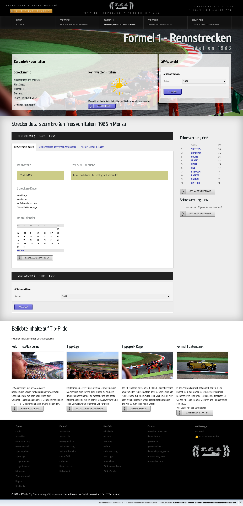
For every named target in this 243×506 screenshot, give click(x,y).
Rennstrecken (66, 466)
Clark (194, 160)
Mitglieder (109, 431)
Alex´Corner (65, 431)
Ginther (195, 183)
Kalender (64, 461)
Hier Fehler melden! (33, 11)
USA (53, 136)
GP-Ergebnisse (67, 441)
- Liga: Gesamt (22, 466)
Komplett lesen (30, 408)
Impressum (57, 494)
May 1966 (20, 250)
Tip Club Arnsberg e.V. (39, 494)
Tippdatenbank (22, 476)
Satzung (108, 441)
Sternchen (109, 461)
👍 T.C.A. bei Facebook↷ (207, 436)
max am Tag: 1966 (156, 456)
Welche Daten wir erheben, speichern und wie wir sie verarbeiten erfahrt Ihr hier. (204, 503)
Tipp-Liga (20, 456)
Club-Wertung (111, 451)
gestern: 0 (153, 441)
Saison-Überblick (68, 451)
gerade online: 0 (155, 446)
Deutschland (25, 136)
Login (18, 431)
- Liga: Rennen (22, 461)
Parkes (195, 175)
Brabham (196, 153)
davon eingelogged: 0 (158, 451)
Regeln (18, 481)
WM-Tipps (109, 456)
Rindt (194, 164)
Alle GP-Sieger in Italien (92, 147)
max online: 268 (155, 461)
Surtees (196, 149)
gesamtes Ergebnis (200, 191)
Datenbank (65, 471)
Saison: (167, 81)
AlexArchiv (65, 436)
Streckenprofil (104, 106)
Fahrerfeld (65, 456)
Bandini (195, 179)
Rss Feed (199, 431)
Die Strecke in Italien (23, 147)
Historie (107, 436)
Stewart (196, 171)
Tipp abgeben (22, 451)
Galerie (107, 446)
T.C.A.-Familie (110, 471)
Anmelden (20, 436)
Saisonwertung (67, 446)
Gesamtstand (22, 446)
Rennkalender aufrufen (37, 258)
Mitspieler (20, 471)
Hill (193, 167)
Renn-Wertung (22, 441)
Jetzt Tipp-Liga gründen (89, 408)
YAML (85, 494)
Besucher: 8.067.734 (157, 431)
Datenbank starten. (197, 412)
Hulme (194, 156)
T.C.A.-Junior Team (112, 466)
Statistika (20, 486)
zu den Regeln (139, 408)
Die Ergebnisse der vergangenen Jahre (57, 147)
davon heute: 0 (155, 436)
